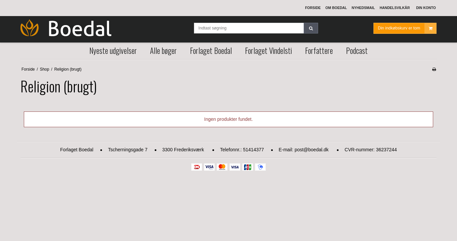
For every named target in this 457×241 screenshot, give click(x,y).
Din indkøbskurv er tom (407, 28)
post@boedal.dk (311, 149)
